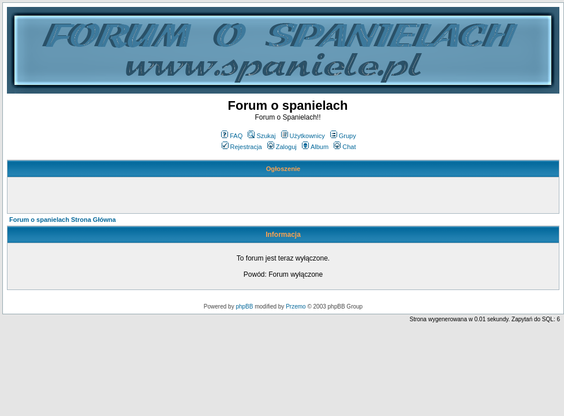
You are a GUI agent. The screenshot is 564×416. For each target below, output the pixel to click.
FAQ (231, 135)
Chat (345, 146)
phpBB (244, 306)
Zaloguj (282, 146)
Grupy (343, 135)
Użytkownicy (303, 135)
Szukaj (261, 135)
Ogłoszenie (283, 168)
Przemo (295, 306)
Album (315, 146)
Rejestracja (242, 146)
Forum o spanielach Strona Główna (62, 219)
